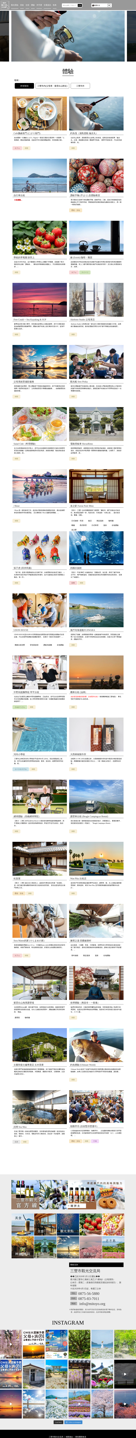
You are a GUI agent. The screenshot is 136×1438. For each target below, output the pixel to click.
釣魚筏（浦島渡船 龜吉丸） (84, 133)
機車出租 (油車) (78, 692)
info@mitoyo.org (92, 1304)
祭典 (54, 5)
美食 (22, 5)
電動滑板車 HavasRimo (81, 444)
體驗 (33, 5)
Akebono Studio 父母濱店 (82, 319)
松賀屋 (17, 878)
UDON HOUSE (21, 630)
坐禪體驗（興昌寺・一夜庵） (85, 1002)
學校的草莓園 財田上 (24, 257)
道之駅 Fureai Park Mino (82, 506)
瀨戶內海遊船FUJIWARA (82, 630)
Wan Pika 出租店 (78, 878)
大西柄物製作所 (78, 754)
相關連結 (69, 1424)
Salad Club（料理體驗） (25, 444)
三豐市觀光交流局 (56, 1424)
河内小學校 (19, 754)
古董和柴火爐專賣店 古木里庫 (29, 1065)
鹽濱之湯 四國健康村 (80, 940)
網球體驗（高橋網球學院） (27, 816)
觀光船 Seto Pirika (79, 381)
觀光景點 (14, 5)
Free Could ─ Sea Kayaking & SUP (30, 319)
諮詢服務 (93, 1428)
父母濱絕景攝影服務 (24, 381)
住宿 (27, 5)
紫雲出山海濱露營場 (24, 1002)
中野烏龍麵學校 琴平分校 (26, 692)
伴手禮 (39, 5)
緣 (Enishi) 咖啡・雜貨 (81, 257)
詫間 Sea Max (20, 1127)
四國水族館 (76, 568)
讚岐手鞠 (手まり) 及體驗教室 (85, 195)
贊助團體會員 (80, 1424)
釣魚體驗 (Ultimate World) (82, 1065)
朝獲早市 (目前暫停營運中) (83, 1126)
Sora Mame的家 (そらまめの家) (29, 940)
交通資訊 (47, 5)
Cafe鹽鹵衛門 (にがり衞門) (27, 133)
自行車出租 (19, 195)
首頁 (40, 1428)
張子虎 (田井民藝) (23, 568)
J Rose (17, 506)
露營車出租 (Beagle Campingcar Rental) (89, 816)
